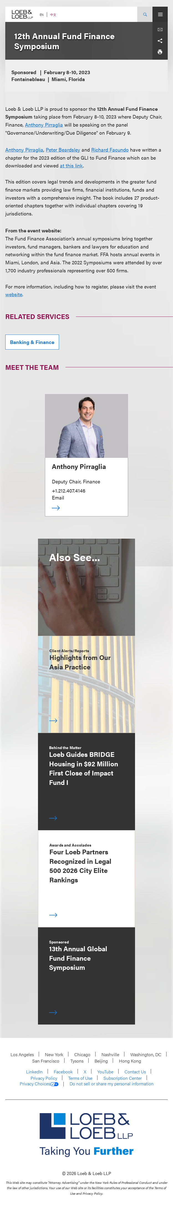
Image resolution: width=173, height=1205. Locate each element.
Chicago (82, 1054)
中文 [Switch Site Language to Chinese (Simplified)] (53, 14)
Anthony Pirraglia (44, 124)
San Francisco (45, 1061)
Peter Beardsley (63, 149)
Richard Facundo (110, 149)
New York (54, 1054)
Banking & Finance (32, 341)
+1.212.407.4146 (68, 490)
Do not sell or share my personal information (112, 1083)
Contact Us (135, 1071)
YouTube (105, 1071)
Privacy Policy (43, 1078)
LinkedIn (34, 1071)
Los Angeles (22, 1054)
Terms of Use (80, 1078)
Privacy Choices (39, 1083)
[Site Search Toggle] (144, 14)
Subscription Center (122, 1078)
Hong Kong (130, 1061)
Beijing (101, 1061)
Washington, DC (145, 1054)
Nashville (110, 1054)
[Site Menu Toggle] (160, 14)
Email (58, 497)
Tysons (76, 1061)
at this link (71, 165)
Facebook (63, 1071)
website (13, 294)
